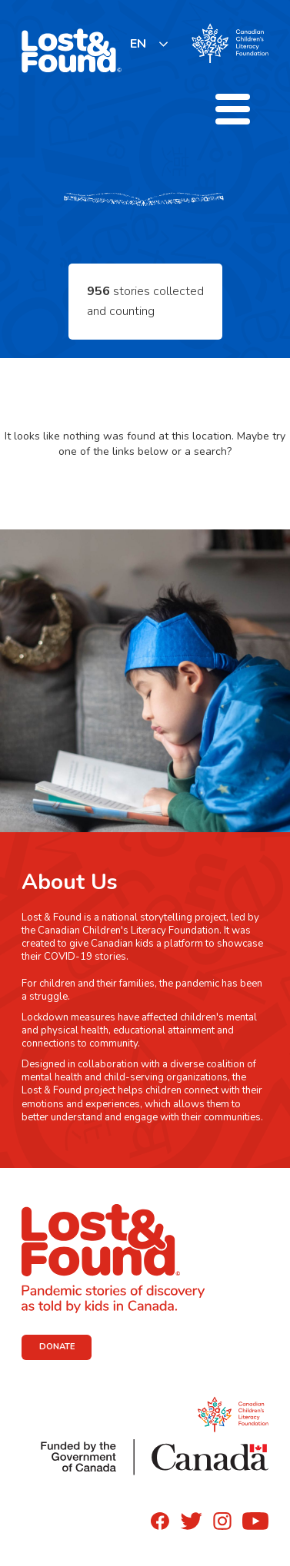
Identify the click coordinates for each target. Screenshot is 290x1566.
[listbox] (149, 43)
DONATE (57, 1346)
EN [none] (138, 43)
